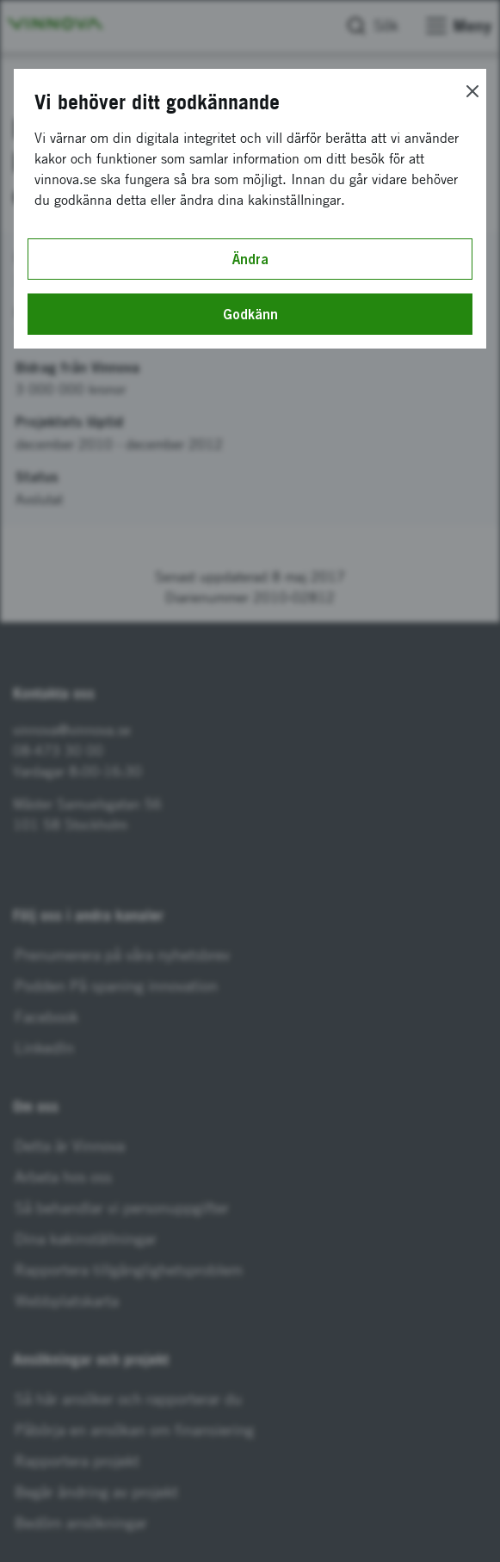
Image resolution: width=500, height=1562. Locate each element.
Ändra (250, 259)
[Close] (472, 91)
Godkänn (250, 314)
